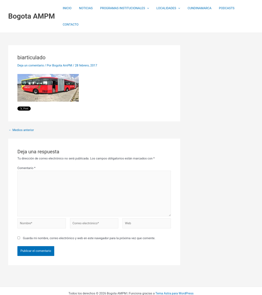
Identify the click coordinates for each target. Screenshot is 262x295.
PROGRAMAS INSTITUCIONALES (123, 8)
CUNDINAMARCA (195, 8)
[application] (145, 8)
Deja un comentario (30, 49)
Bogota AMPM (31, 8)
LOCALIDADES (165, 8)
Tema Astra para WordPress (174, 277)
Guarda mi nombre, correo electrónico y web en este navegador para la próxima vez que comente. (89, 222)
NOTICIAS (86, 8)
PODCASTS (221, 8)
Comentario (26, 152)
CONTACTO (243, 8)
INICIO (68, 8)
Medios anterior (21, 113)
